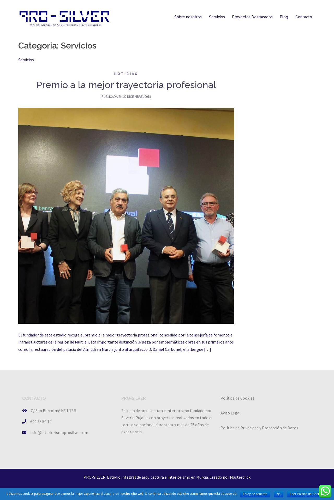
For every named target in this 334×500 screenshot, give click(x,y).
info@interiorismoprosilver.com (59, 432)
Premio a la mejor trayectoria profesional (126, 84)
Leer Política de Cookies (307, 494)
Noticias (126, 73)
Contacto (303, 17)
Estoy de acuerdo (255, 494)
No (279, 494)
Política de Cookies (237, 398)
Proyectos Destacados (252, 17)
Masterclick (240, 477)
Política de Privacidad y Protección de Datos (259, 427)
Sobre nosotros (188, 17)
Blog (284, 17)
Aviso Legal (230, 412)
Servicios (217, 17)
